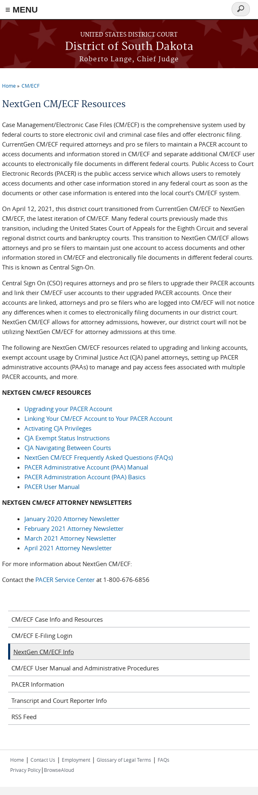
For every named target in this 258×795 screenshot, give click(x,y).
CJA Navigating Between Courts (67, 448)
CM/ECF (30, 85)
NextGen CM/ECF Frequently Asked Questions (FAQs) (98, 457)
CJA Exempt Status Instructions (67, 438)
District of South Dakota (129, 47)
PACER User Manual (52, 487)
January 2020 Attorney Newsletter (71, 519)
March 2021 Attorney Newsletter (70, 538)
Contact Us (42, 759)
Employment (76, 759)
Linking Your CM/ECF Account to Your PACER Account (98, 418)
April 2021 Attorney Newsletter (68, 548)
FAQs (163, 759)
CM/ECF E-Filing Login (41, 635)
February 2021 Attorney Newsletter (74, 528)
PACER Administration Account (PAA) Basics (84, 477)
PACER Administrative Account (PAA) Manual (86, 467)
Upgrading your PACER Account (68, 409)
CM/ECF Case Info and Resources (57, 619)
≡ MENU (21, 9)
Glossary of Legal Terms (124, 759)
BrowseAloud (59, 770)
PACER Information (37, 684)
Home (9, 85)
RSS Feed (24, 717)
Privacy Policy (25, 770)
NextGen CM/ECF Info (43, 652)
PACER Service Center (65, 579)
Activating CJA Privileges (57, 428)
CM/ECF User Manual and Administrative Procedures (85, 668)
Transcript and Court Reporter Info (59, 700)
